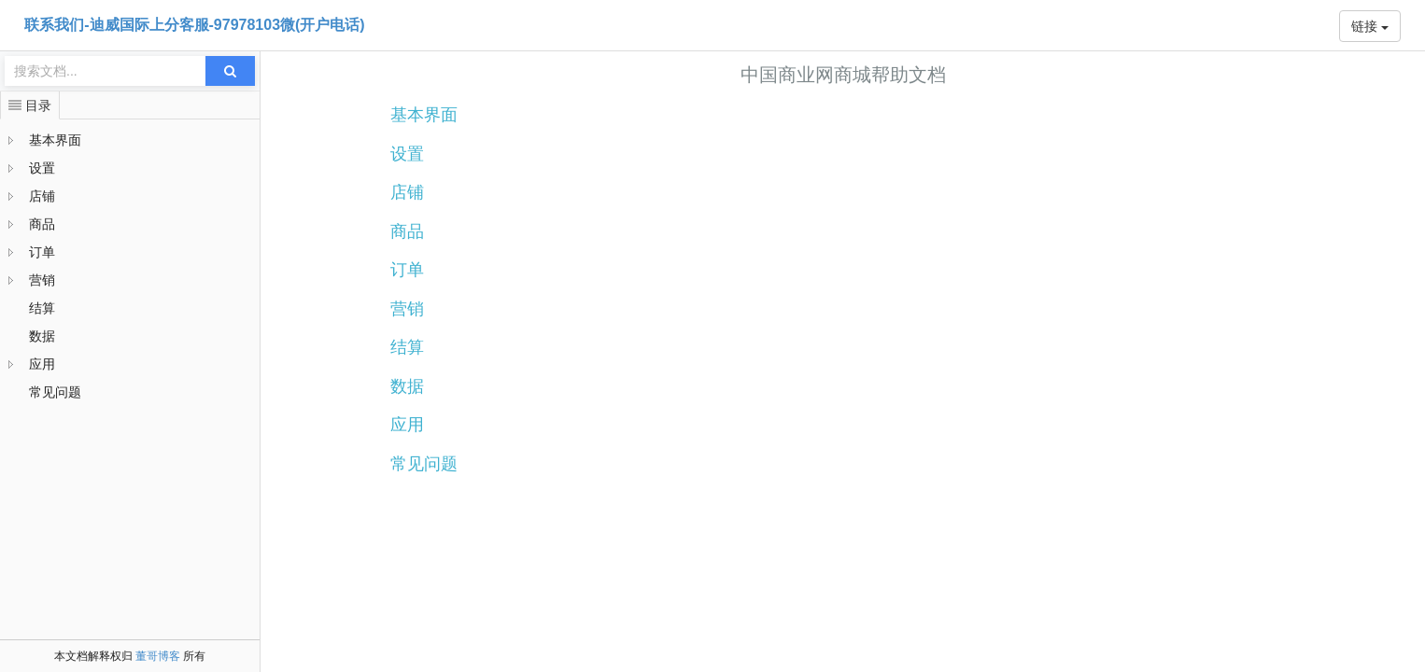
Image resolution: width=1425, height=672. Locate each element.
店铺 (42, 196)
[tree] (130, 266)
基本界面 (55, 140)
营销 (42, 280)
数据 (42, 336)
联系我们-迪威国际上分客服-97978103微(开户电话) (194, 25)
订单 (42, 252)
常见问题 (55, 392)
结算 (42, 308)
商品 (42, 224)
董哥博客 (157, 656)
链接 (1370, 26)
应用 (42, 364)
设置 (42, 168)
